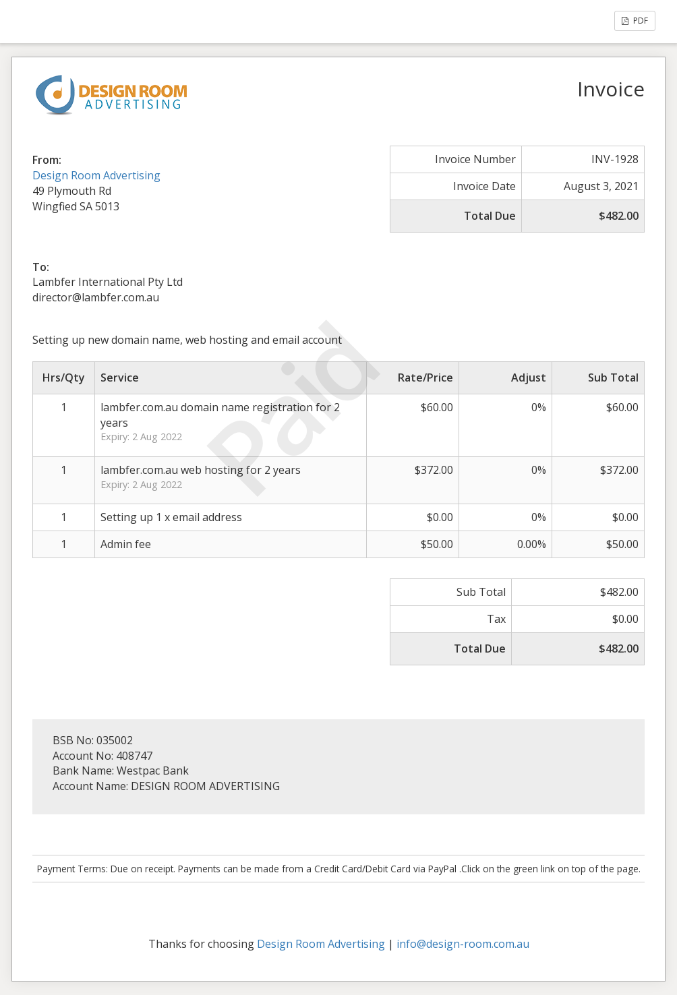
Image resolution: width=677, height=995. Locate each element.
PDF (635, 20)
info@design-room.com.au (462, 943)
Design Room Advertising (96, 175)
